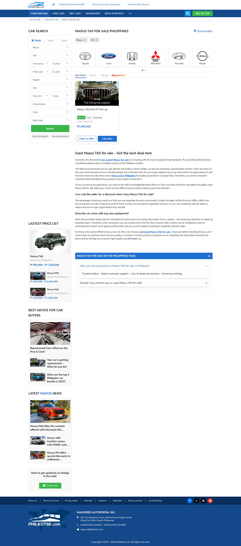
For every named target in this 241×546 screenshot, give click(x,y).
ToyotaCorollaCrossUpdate (107, 4)
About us (32, 500)
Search (50, 128)
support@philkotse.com (91, 529)
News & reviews (114, 13)
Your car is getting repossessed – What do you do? (57, 363)
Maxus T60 (36, 256)
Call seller (107, 138)
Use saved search (60, 136)
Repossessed (118, 75)
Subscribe (50, 485)
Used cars (58, 13)
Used (64, 40)
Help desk (117, 500)
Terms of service (51, 500)
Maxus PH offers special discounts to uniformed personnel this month (58, 456)
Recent (104, 75)
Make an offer (86, 138)
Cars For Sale (39, 13)
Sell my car (202, 13)
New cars (75, 13)
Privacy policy (71, 500)
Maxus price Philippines (123, 175)
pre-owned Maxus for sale (115, 159)
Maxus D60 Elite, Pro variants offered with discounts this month (47, 428)
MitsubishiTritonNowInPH (73, 4)
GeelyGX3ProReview (139, 4)
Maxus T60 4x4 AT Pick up (92, 109)
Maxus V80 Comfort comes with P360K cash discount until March (57, 441)
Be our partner (135, 500)
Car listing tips (155, 500)
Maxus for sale (51, 19)
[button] (142, 70)
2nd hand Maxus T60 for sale (155, 231)
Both (38, 40)
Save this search (40, 136)
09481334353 (87, 524)
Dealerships (93, 13)
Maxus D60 (53, 289)
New (51, 40)
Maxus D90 (53, 273)
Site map (88, 500)
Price (93, 75)
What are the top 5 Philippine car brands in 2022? (58, 378)
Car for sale (34, 19)
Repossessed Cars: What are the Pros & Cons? (49, 349)
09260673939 (111, 524)
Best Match (80, 75)
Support (103, 500)
